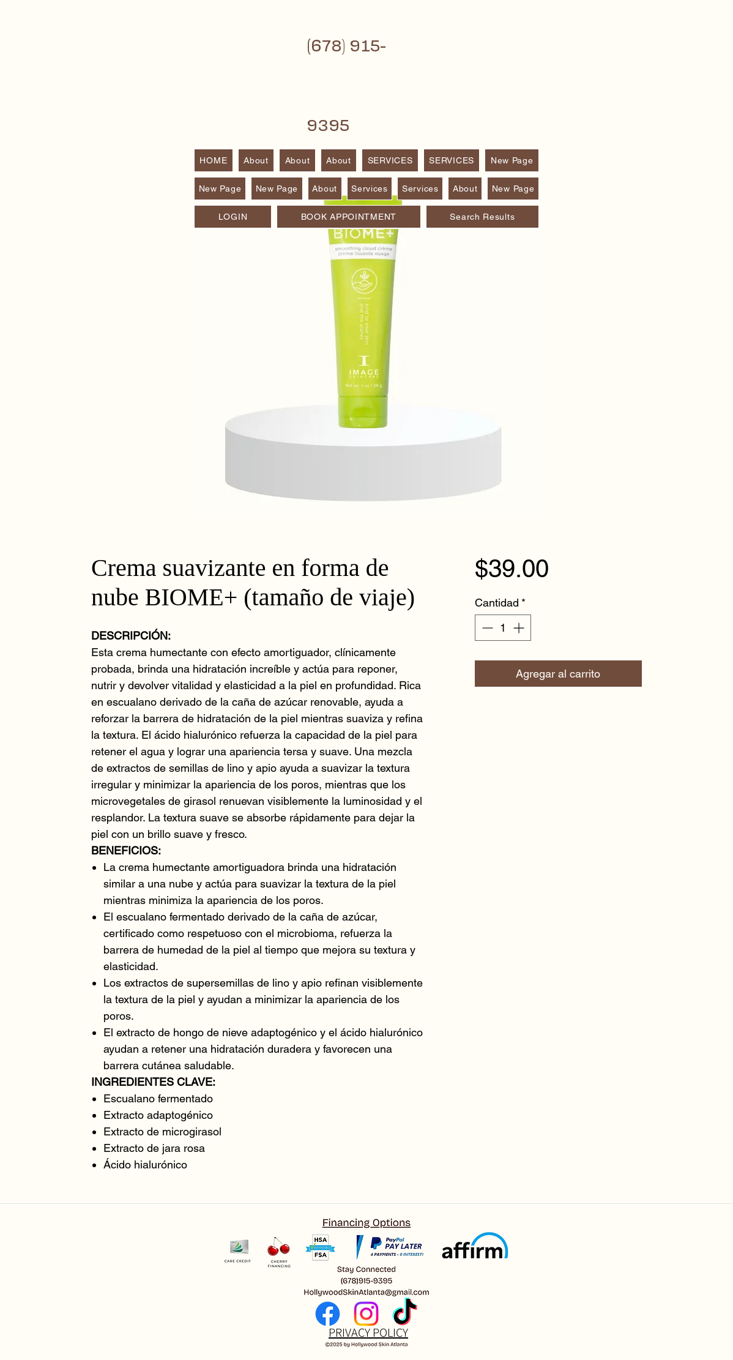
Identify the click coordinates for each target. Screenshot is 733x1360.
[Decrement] (486, 627)
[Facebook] (327, 1314)
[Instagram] (366, 1314)
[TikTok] (405, 1314)
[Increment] (519, 627)
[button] (451, 160)
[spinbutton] (503, 627)
